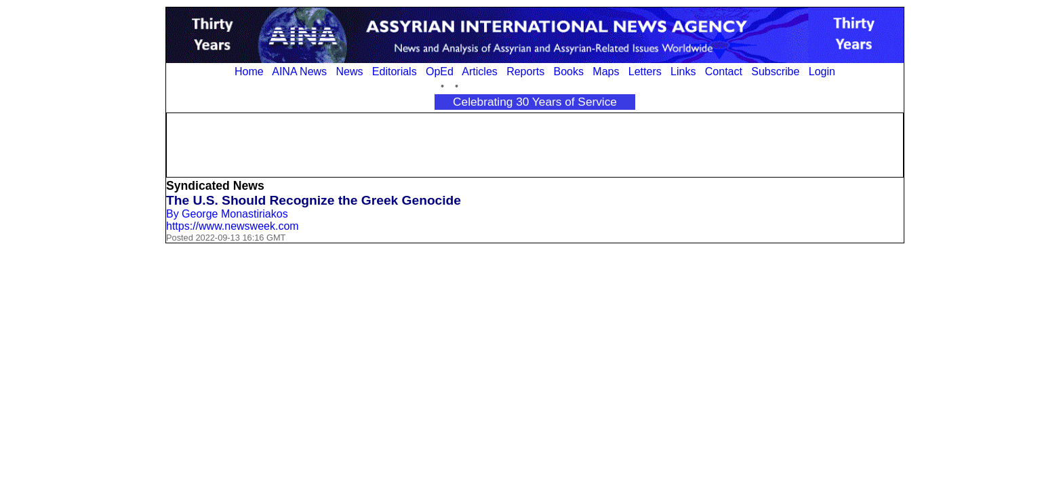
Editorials (394, 71)
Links (683, 71)
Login (822, 71)
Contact (723, 71)
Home (249, 71)
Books (569, 71)
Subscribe (775, 71)
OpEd (440, 71)
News (349, 71)
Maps (606, 71)
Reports (525, 71)
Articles (479, 71)
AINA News (299, 71)
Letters (645, 71)
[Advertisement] (535, 143)
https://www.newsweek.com (232, 226)
